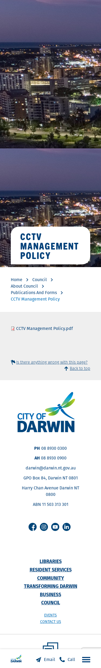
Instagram (44, 527)
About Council (24, 286)
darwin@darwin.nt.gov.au (51, 468)
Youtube (55, 527)
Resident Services (51, 569)
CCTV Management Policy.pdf (44, 328)
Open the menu (84, 659)
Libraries (51, 561)
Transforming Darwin (50, 586)
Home (16, 280)
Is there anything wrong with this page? (52, 362)
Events (50, 615)
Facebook (33, 527)
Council (39, 280)
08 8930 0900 (54, 458)
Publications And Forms (34, 292)
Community (50, 578)
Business (50, 594)
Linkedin (66, 527)
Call (71, 659)
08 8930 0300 (54, 448)
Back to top (80, 368)
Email (49, 659)
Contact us (50, 621)
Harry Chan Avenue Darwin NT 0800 (50, 491)
